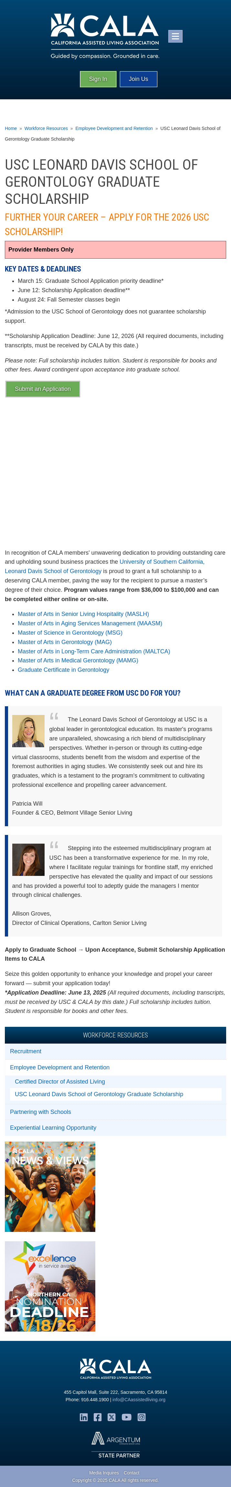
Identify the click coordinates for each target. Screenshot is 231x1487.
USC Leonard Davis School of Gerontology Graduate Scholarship (99, 1094)
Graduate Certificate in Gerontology (63, 670)
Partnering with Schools (40, 1112)
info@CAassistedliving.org (138, 1399)
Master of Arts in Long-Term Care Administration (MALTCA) (94, 651)
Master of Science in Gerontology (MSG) (70, 632)
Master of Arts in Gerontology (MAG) (65, 642)
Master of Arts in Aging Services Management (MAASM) (90, 623)
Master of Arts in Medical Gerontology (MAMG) (78, 660)
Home (11, 128)
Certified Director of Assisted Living (60, 1081)
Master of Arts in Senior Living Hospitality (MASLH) (83, 614)
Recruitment (25, 1051)
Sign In (98, 79)
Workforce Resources (46, 128)
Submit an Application (43, 389)
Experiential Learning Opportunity (53, 1128)
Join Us (138, 79)
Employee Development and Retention (114, 128)
